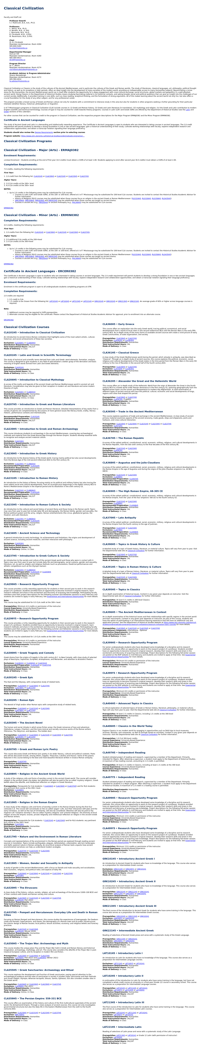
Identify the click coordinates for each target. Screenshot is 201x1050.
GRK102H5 (110, 301)
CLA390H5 (19, 958)
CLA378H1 (118, 530)
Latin (188, 110)
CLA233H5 (72, 176)
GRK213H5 (122, 301)
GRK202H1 (130, 941)
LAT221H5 (87, 301)
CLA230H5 (49, 176)
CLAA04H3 (31, 343)
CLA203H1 (19, 543)
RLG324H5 (136, 198)
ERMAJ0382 (8, 208)
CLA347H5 (118, 399)
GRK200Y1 (118, 918)
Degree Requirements (44, 132)
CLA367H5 (133, 479)
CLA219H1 (19, 875)
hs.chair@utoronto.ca (18, 48)
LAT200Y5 (118, 1015)
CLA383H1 (31, 663)
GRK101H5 (98, 301)
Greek (6, 112)
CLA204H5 (46, 572)
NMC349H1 (19, 1015)
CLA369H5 (133, 532)
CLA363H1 (129, 340)
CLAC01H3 (42, 663)
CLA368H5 (133, 505)
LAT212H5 (129, 990)
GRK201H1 (129, 918)
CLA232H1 (19, 570)
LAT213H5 (76, 301)
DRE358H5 (29, 200)
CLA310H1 (19, 824)
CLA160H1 (19, 343)
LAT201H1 (129, 1015)
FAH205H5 (43, 202)
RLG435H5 (166, 198)
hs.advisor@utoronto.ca (19, 81)
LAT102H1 (140, 990)
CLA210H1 (19, 441)
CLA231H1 (19, 490)
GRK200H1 (118, 941)
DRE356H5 (19, 200)
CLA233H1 (19, 519)
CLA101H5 (38, 176)
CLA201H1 (19, 367)
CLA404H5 (41, 958)
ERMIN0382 (8, 264)
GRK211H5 (118, 869)
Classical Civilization (136, 551)
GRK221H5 (134, 301)
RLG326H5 (146, 198)
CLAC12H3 (31, 737)
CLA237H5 (84, 176)
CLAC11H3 (31, 688)
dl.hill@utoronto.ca (17, 60)
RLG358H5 (156, 198)
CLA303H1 (19, 737)
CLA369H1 (118, 503)
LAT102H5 (65, 301)
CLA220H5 (22, 956)
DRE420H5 (39, 200)
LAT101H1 (140, 964)
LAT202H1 (118, 1037)
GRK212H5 (118, 894)
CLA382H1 (19, 663)
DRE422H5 (52, 200)
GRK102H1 (141, 894)
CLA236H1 (19, 688)
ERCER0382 (9, 320)
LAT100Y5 (129, 964)
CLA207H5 (22, 762)
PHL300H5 (76, 202)
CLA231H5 (61, 176)
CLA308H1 (19, 790)
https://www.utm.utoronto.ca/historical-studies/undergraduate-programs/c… (53, 136)
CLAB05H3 (31, 392)
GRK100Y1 (130, 869)
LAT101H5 (53, 301)
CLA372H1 (118, 426)
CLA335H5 (118, 369)
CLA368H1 (118, 477)
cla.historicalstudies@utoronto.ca (23, 69)
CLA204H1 (19, 392)
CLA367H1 (118, 450)
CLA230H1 (19, 464)
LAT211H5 (118, 964)
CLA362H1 (118, 340)
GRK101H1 (141, 869)
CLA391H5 (19, 900)
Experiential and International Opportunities (65, 597)
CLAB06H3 (31, 490)
